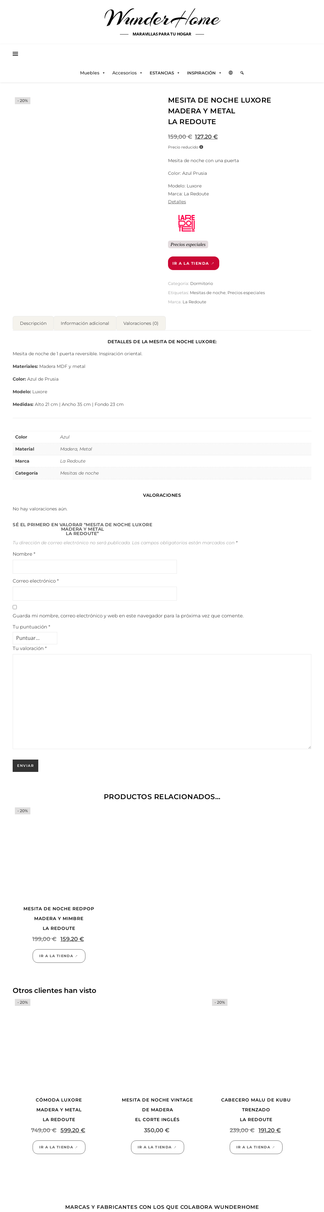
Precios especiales (246, 292)
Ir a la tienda (190, 263)
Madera (68, 449)
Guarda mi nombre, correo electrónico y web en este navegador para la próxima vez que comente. (128, 616)
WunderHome (162, 18)
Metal (85, 449)
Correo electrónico (36, 581)
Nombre (24, 554)
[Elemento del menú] (242, 72)
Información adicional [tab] (85, 323)
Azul (65, 437)
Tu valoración (30, 648)
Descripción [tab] (33, 323)
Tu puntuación (31, 627)
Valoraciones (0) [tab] (141, 323)
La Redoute (194, 301)
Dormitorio (201, 283)
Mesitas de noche (208, 292)
